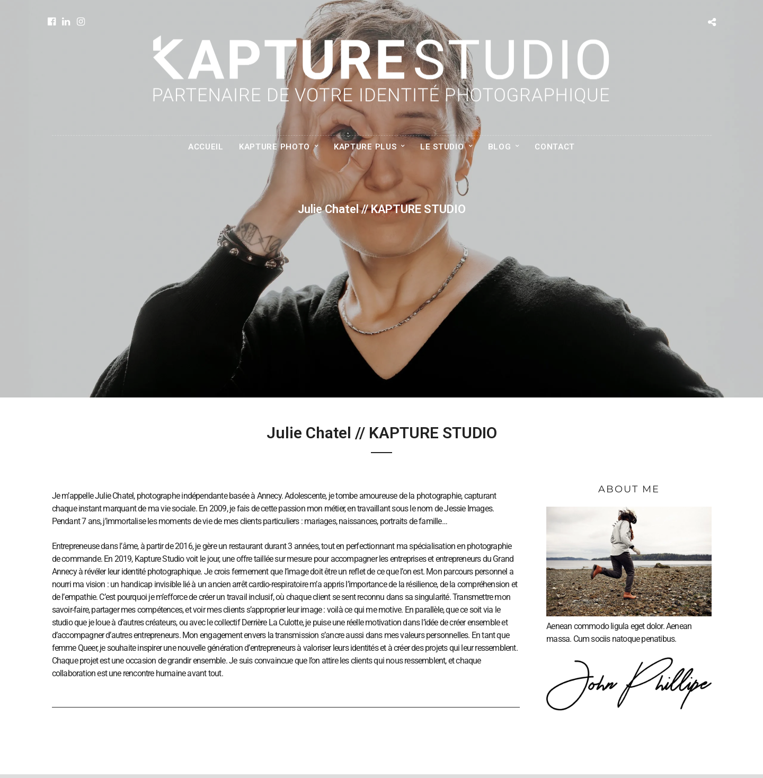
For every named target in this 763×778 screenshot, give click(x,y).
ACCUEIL (206, 147)
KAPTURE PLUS (365, 147)
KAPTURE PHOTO (274, 147)
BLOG (499, 147)
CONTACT (555, 147)
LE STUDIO (442, 147)
